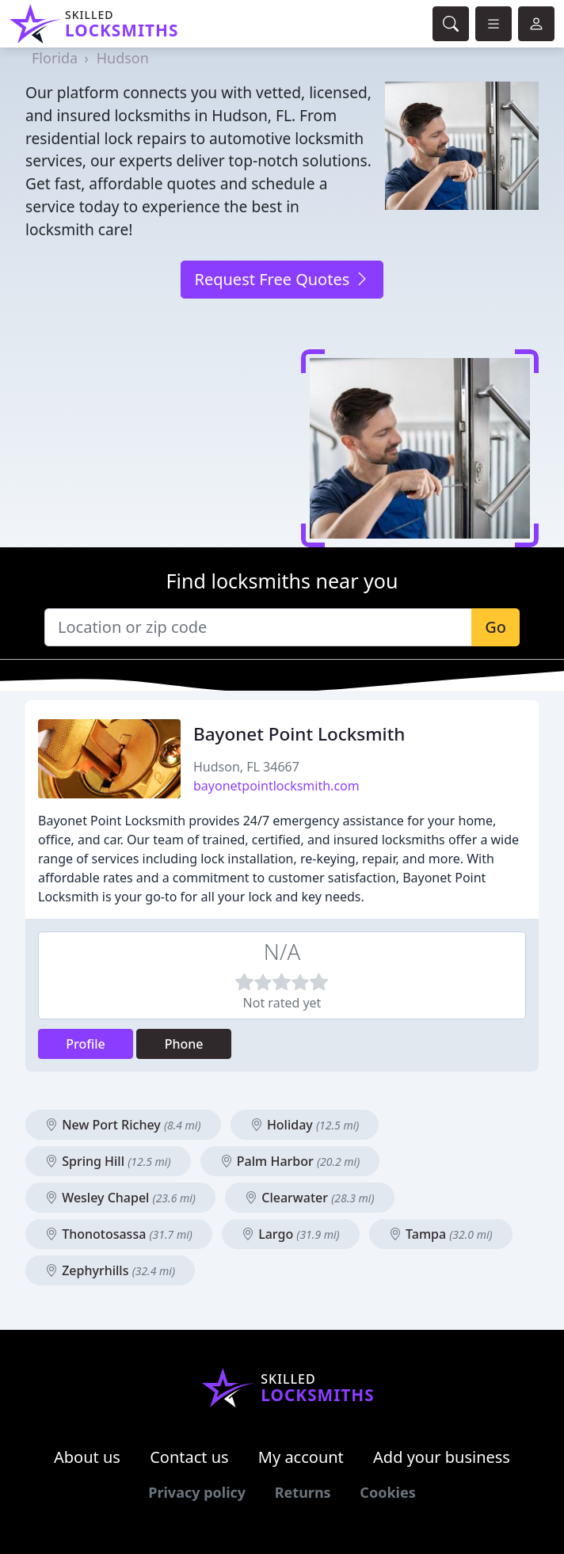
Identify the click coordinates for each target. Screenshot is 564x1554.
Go (495, 627)
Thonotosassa (118, 1234)
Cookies (387, 1492)
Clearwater (309, 1197)
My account (301, 1457)
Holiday (305, 1124)
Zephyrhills (110, 1270)
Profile (85, 1044)
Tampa (441, 1234)
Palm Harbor (290, 1161)
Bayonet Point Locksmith (299, 734)
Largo (291, 1234)
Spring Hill (108, 1161)
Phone (184, 1044)
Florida (55, 57)
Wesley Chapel (120, 1197)
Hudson (123, 57)
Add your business (441, 1457)
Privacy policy (197, 1492)
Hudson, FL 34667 (246, 766)
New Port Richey (123, 1124)
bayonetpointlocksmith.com (276, 785)
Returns (303, 1492)
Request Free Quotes (281, 279)
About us (87, 1457)
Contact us (189, 1457)
